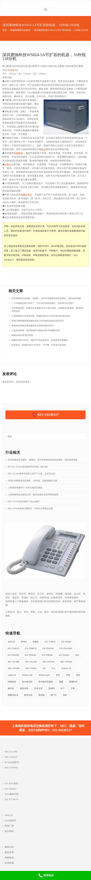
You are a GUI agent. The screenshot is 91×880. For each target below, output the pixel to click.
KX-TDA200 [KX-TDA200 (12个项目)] (13, 655)
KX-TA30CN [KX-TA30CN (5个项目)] (13, 648)
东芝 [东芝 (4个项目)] (58, 675)
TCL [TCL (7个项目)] (54, 668)
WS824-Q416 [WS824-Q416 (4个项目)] (44, 675)
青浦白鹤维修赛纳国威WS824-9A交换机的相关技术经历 (37, 321)
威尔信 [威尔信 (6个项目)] (11, 688)
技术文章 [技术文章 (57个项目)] (38, 688)
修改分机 (9, 847)
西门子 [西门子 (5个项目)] (54, 695)
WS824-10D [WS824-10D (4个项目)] (27, 675)
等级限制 (18, 153)
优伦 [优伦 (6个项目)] (78, 675)
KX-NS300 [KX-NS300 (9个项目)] (66, 642)
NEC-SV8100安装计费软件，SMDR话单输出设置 (30, 508)
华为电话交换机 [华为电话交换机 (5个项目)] (45, 682)
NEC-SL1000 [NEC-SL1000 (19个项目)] (13, 662)
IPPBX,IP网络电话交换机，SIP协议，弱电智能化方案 (32, 481)
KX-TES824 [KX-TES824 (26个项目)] (64, 655)
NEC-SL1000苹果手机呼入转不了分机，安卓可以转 (31, 474)
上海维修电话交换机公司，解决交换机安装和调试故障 (33, 494)
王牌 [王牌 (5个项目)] (73, 688)
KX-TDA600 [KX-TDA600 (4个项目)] (30, 655)
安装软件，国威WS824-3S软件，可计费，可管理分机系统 (38, 345)
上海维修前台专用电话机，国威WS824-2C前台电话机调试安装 (40, 316)
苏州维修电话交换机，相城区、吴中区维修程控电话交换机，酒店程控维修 (46, 298)
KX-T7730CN (11, 799)
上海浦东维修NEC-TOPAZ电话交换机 (25, 488)
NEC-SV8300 (11, 767)
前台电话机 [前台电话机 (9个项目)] (27, 682)
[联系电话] (45, 875)
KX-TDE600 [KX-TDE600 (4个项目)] (47, 655)
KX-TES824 (10, 789)
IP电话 (8, 164)
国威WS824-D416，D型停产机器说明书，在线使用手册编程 (39, 340)
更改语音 (9, 852)
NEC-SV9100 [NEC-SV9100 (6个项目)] (14, 668)
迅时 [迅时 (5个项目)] (65, 695)
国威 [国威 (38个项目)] (61, 682)
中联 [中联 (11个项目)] (68, 675)
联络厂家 (9, 826)
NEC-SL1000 (11, 752)
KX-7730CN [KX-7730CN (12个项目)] (50, 642)
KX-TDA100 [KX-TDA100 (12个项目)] (48, 648)
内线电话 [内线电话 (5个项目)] (12, 682)
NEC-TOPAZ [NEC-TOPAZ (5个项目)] (31, 668)
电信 (43, 149)
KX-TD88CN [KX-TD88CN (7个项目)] (31, 648)
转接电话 (9, 857)
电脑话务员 (26, 194)
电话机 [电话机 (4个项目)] (41, 695)
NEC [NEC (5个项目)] (77, 655)
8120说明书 (10, 820)
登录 (27, 382)
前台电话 (9, 831)
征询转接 (9, 863)
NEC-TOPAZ (11, 757)
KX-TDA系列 (11, 783)
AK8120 (9, 815)
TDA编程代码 (12, 794)
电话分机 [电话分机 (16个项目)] (28, 695)
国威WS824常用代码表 (22, 335)
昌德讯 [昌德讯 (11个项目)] (51, 688)
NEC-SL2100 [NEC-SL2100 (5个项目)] (31, 662)
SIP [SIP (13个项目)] (44, 668)
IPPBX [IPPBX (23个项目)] (24, 642)
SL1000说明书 (12, 762)
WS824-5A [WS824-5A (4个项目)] (66, 668)
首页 (4, 30)
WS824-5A (12, 70)
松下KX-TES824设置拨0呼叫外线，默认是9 (28, 467)
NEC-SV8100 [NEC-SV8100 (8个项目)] (48, 662)
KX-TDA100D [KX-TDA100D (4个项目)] (65, 648)
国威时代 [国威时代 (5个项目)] (73, 682)
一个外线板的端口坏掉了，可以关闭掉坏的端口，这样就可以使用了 (43, 303)
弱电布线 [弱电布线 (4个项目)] (24, 688)
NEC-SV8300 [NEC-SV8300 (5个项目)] (66, 662)
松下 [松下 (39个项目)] (63, 688)
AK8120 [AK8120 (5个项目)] (11, 642)
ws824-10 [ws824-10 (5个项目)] (12, 675)
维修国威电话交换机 (20, 30)
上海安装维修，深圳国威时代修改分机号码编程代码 (35, 330)
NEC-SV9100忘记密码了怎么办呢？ (24, 501)
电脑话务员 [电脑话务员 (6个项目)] (13, 695)
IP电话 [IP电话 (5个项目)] (36, 642)
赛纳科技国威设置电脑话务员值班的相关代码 (32, 325)
